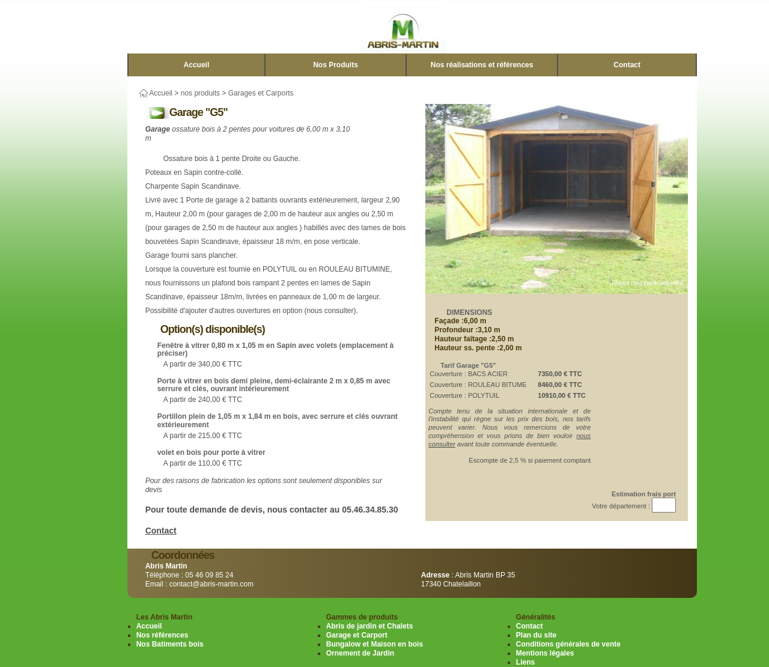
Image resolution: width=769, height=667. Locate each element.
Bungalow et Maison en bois (374, 644)
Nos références (162, 635)
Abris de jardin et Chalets (369, 626)
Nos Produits (335, 65)
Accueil (197, 65)
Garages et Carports (261, 93)
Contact (626, 65)
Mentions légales (545, 653)
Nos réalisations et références (482, 65)
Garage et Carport (357, 635)
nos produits (200, 93)
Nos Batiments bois (170, 644)
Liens (525, 662)
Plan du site (536, 635)
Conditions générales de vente (568, 644)
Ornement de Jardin (360, 653)
